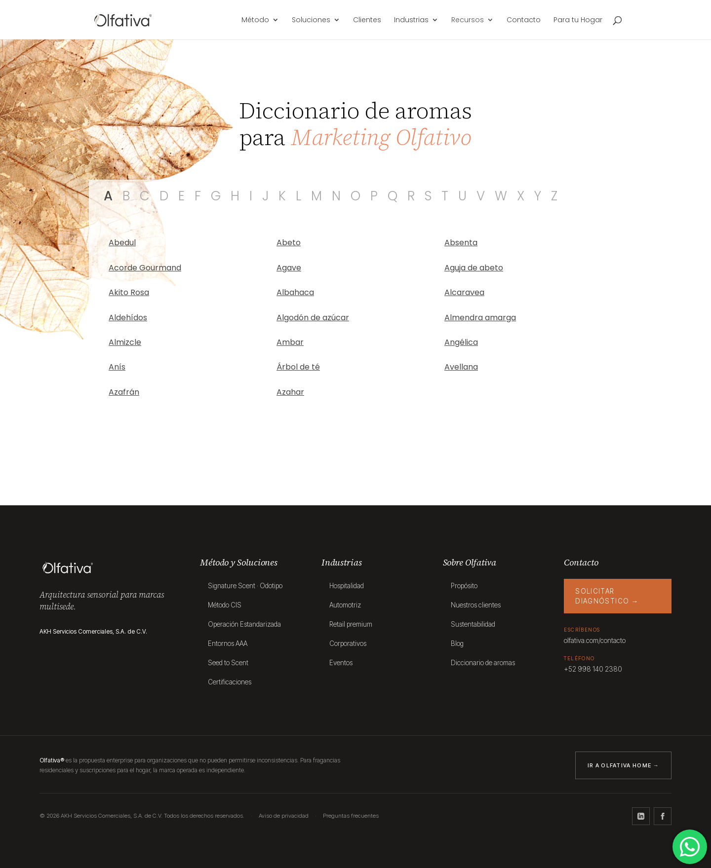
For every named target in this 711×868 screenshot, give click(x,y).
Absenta (460, 242)
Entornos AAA (227, 643)
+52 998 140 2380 (593, 669)
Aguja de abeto (473, 267)
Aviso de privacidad (284, 815)
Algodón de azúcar (312, 317)
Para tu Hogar (577, 20)
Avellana (461, 367)
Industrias (411, 20)
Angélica (461, 342)
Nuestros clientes (476, 605)
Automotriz (345, 605)
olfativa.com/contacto (595, 640)
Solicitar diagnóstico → (606, 596)
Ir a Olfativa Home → (623, 765)
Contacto (524, 20)
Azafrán (124, 392)
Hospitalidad (346, 586)
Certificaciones (229, 682)
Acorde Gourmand (145, 267)
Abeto (288, 242)
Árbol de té (298, 367)
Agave (288, 267)
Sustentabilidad (473, 624)
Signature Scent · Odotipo (245, 586)
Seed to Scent (228, 663)
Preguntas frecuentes (351, 815)
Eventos (341, 663)
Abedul (122, 242)
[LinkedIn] (641, 816)
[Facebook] (663, 816)
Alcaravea (464, 292)
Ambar (290, 342)
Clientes (367, 20)
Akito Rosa (129, 292)
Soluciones (311, 20)
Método (255, 20)
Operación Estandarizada (244, 624)
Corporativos (347, 643)
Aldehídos (128, 317)
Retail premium (350, 624)
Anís (117, 367)
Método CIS (224, 605)
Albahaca (295, 292)
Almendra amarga (480, 317)
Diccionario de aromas (483, 663)
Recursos (467, 20)
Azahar (290, 392)
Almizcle (125, 342)
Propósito (464, 586)
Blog (457, 643)
